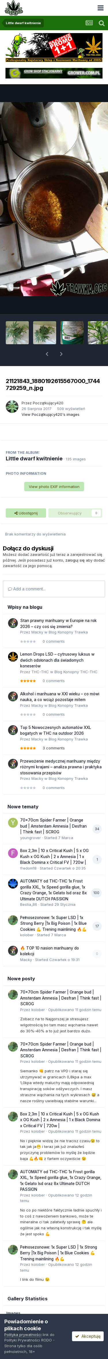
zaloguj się (75, 560)
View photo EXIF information (54, 486)
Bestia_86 (28, 904)
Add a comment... (27, 588)
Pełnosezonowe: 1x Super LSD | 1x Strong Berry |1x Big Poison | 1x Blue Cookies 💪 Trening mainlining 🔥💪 (53, 923)
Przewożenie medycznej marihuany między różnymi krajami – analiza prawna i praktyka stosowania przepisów (61, 767)
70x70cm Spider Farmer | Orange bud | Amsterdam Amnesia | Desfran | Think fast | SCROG (53, 826)
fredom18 (28, 868)
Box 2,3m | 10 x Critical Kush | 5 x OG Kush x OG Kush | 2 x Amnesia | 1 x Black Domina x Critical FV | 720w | (54, 856)
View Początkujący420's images (50, 414)
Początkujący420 (48, 403)
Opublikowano (74, 1009)
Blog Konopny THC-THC (76, 671)
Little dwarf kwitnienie (34, 458)
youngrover (30, 837)
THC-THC (40, 671)
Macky (37, 632)
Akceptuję (88, 1336)
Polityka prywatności (22, 1334)
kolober (27, 935)
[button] (47, 354)
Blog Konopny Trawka (68, 632)
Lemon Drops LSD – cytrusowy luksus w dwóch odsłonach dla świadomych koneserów (57, 660)
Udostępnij (26, 513)
